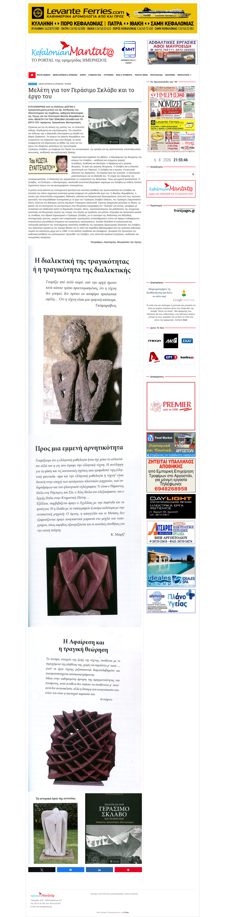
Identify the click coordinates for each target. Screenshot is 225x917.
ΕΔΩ (185, 320)
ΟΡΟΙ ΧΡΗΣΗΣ (131, 894)
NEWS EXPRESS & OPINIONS (65, 75)
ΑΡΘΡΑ (83, 75)
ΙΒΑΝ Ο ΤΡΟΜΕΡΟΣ (124, 75)
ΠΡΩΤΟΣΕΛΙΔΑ (156, 75)
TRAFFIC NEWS (141, 75)
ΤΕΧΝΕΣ (67, 84)
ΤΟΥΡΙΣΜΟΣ (109, 75)
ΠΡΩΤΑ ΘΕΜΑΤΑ (44, 75)
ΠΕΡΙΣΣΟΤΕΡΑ (184, 75)
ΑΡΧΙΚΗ (93, 894)
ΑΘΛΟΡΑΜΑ (170, 75)
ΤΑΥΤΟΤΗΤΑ (104, 894)
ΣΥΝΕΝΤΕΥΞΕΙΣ (94, 75)
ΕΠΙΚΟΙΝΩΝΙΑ (117, 894)
